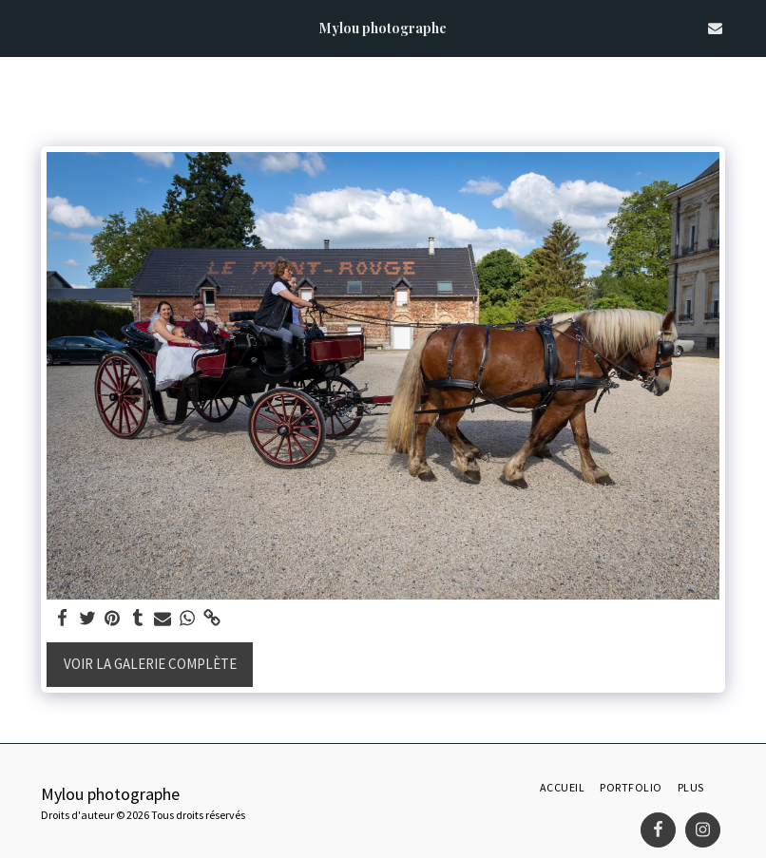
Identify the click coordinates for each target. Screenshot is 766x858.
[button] (21, 27)
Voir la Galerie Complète (150, 664)
